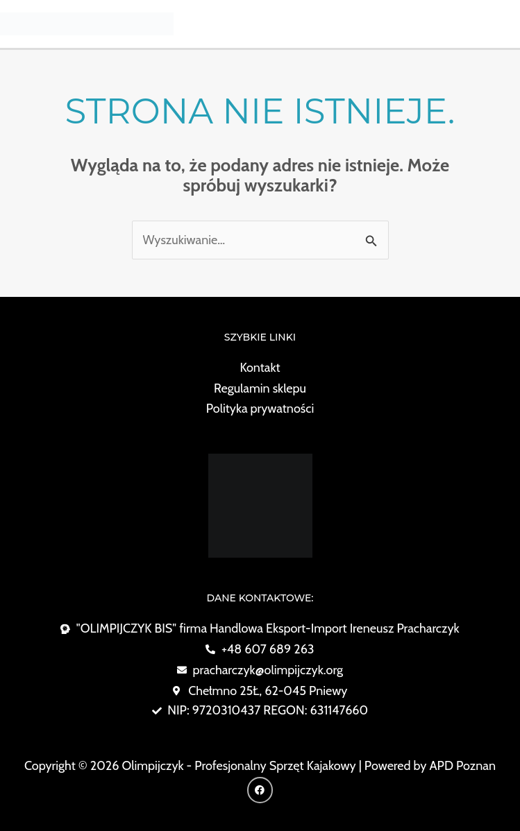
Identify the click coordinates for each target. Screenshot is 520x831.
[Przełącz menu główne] (503, 24)
